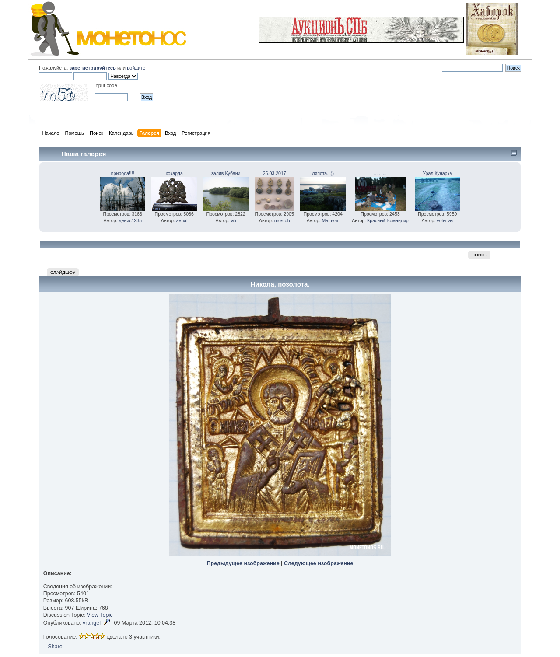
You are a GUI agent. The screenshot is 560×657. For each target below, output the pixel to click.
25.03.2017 (274, 173)
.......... (380, 173)
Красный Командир (388, 220)
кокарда (174, 173)
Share (55, 646)
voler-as (445, 220)
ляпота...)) (323, 173)
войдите (136, 67)
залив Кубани (226, 173)
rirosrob (282, 220)
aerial (182, 220)
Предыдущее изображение (243, 563)
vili (233, 220)
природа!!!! (122, 173)
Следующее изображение (318, 563)
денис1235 (130, 220)
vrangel (92, 623)
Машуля (331, 220)
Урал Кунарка (437, 173)
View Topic (99, 615)
